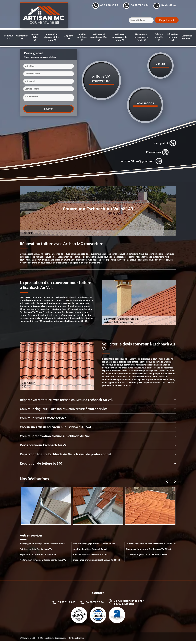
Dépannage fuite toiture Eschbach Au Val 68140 (148, 546)
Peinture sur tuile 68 (159, 37)
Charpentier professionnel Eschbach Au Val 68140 (96, 557)
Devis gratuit (164, 140)
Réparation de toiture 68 (172, 37)
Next (175, 478)
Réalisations (157, 149)
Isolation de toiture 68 (82, 37)
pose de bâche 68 (34, 37)
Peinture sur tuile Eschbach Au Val (36, 546)
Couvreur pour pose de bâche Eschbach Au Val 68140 (151, 541)
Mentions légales (76, 635)
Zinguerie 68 (68, 37)
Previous (167, 478)
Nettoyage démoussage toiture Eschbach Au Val (42, 541)
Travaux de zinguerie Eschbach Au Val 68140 (147, 551)
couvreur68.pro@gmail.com (141, 158)
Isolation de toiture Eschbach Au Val (90, 546)
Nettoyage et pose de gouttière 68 (98, 37)
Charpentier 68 (21, 37)
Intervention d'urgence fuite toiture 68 (51, 37)
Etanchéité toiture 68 (187, 37)
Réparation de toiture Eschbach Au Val (38, 551)
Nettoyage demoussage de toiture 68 (119, 37)
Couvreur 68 (8, 37)
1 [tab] (98, 231)
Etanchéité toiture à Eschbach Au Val (90, 551)
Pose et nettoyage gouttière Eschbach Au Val (94, 541)
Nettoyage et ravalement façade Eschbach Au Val (43, 557)
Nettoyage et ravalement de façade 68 (141, 37)
